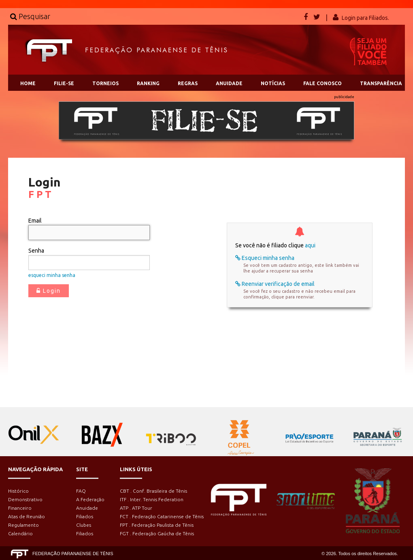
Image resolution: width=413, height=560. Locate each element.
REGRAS (188, 83)
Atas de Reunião (26, 516)
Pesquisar (30, 16)
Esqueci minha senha (264, 258)
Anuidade (87, 508)
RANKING (148, 83)
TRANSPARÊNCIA (381, 83)
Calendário (20, 533)
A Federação (90, 499)
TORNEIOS (105, 83)
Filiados (84, 516)
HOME (28, 83)
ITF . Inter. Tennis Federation (151, 499)
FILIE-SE (64, 83)
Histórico (18, 490)
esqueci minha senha (51, 275)
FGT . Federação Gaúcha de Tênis (157, 533)
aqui (310, 245)
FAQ (81, 490)
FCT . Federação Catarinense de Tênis (162, 516)
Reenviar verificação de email (275, 284)
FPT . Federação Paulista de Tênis (157, 525)
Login (48, 291)
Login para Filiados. (365, 18)
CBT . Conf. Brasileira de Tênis (153, 490)
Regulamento (23, 525)
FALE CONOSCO (322, 83)
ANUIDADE (229, 83)
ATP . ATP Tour (136, 508)
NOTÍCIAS (273, 83)
